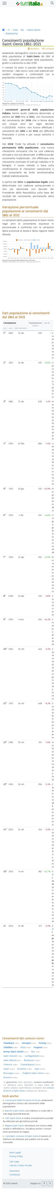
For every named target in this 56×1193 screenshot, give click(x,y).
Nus (35, 1051)
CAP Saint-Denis (13, 1118)
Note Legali (15, 1152)
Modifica (33, 48)
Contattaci (14, 1174)
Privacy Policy (16, 1156)
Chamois (10, 1064)
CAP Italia (14, 1161)
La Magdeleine (35, 1056)
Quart (9, 1069)
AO (22, 30)
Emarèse (24, 1069)
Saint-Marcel (12, 1060)
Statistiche (11, 33)
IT (9, 30)
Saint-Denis (33, 30)
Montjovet (32, 1060)
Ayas (39, 1069)
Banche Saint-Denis (15, 1110)
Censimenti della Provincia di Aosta (22, 1100)
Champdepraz (30, 1064)
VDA (15, 30)
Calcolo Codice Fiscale (20, 1165)
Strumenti (14, 1171)
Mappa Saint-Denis (14, 1125)
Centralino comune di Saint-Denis (22, 1136)
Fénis (25, 1047)
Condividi (48, 48)
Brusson (10, 1077)
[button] (51, 3)
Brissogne (11, 1073)
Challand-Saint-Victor (36, 1073)
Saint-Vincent (13, 1056)
